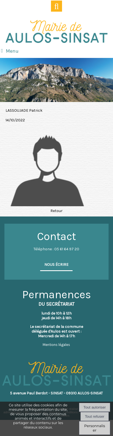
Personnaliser (94, 428)
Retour (56, 210)
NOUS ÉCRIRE (56, 264)
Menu (12, 51)
